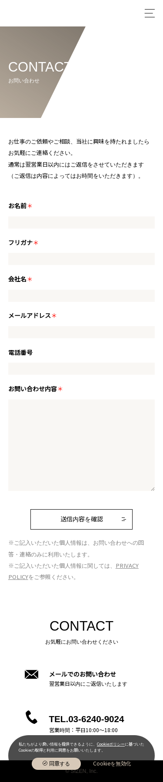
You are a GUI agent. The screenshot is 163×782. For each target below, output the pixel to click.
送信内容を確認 (81, 519)
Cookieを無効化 (112, 763)
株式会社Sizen (34, 13)
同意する (59, 764)
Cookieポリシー (111, 744)
